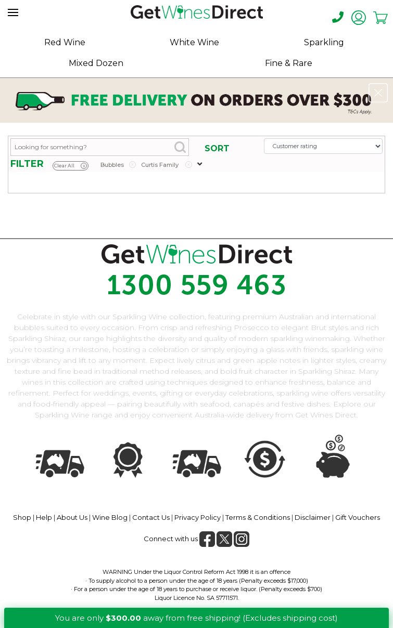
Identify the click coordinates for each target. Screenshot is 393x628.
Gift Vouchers (357, 517)
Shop (22, 517)
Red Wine (64, 42)
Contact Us (151, 517)
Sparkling (324, 42)
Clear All (70, 166)
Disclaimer (313, 517)
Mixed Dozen (96, 63)
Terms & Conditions (257, 517)
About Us (72, 517)
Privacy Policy (197, 517)
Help (44, 517)
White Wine (194, 42)
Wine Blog (110, 517)
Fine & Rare (288, 63)
